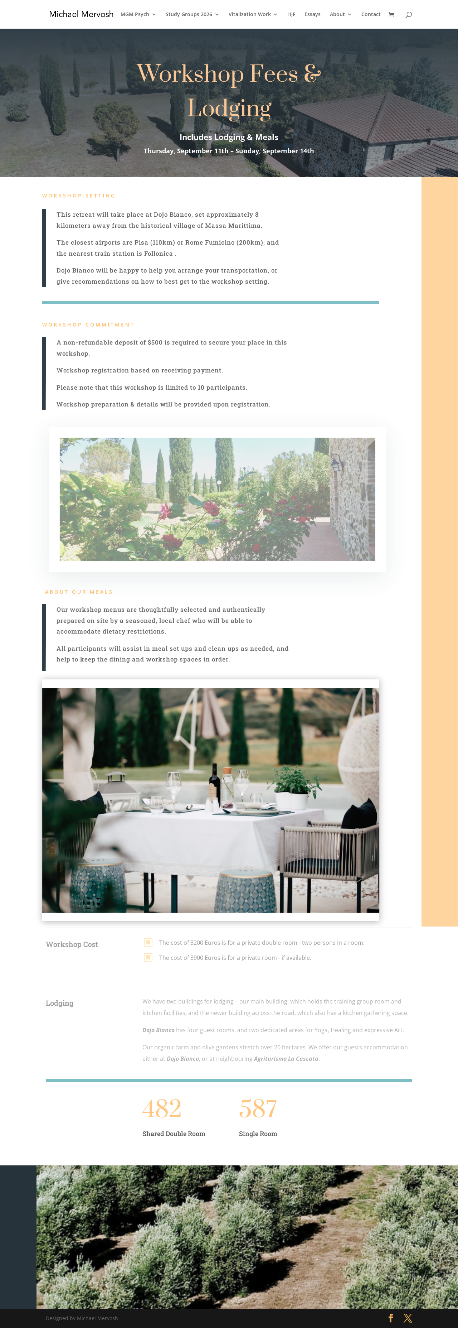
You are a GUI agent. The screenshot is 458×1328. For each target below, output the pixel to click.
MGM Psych (135, 15)
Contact (371, 15)
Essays (312, 15)
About (337, 15)
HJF (291, 15)
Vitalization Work (250, 15)
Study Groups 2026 (189, 15)
